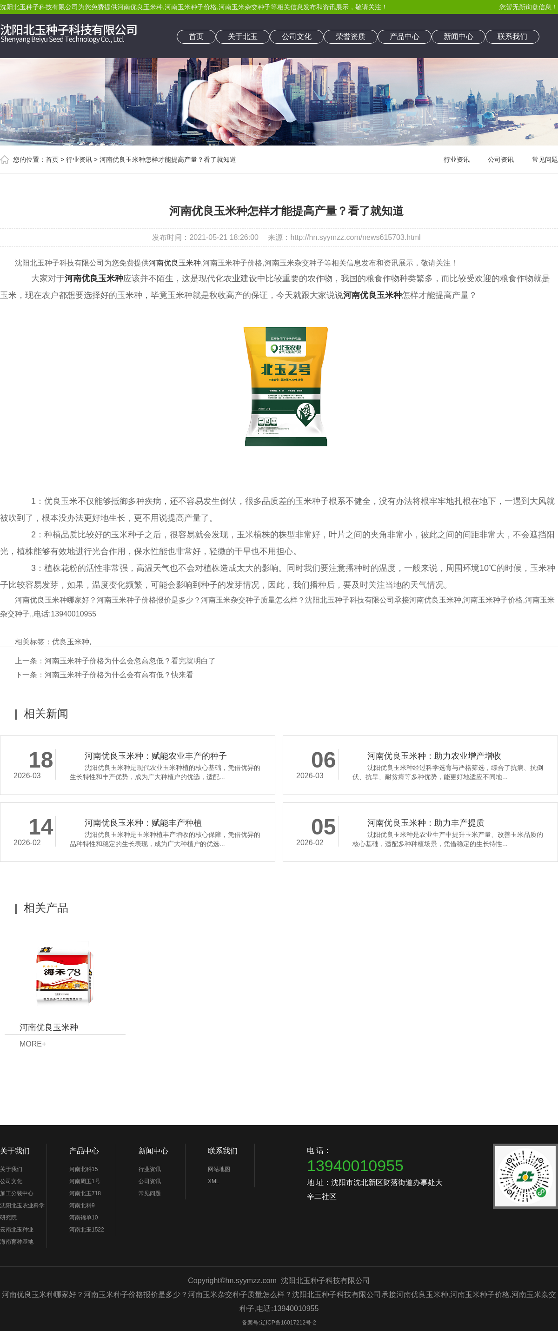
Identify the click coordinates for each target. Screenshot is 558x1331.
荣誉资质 (350, 36)
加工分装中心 (16, 1193)
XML (213, 1181)
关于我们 (15, 1151)
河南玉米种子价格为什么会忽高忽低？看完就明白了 (130, 661)
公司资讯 (501, 159)
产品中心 (404, 36)
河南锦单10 (83, 1217)
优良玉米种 (70, 642)
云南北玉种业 (16, 1229)
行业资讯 (79, 159)
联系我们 (512, 36)
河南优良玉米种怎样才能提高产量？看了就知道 (168, 159)
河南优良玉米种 (140, 7)
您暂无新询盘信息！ (528, 7)
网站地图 (219, 1169)
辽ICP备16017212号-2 (288, 1322)
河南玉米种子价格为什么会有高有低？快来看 (119, 675)
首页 (196, 36)
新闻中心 (458, 36)
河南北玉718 (85, 1193)
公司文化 (297, 36)
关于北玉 (243, 36)
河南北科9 (82, 1205)
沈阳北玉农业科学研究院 (22, 1211)
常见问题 (545, 159)
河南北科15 (83, 1169)
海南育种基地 (16, 1241)
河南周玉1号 (84, 1181)
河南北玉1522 (86, 1229)
